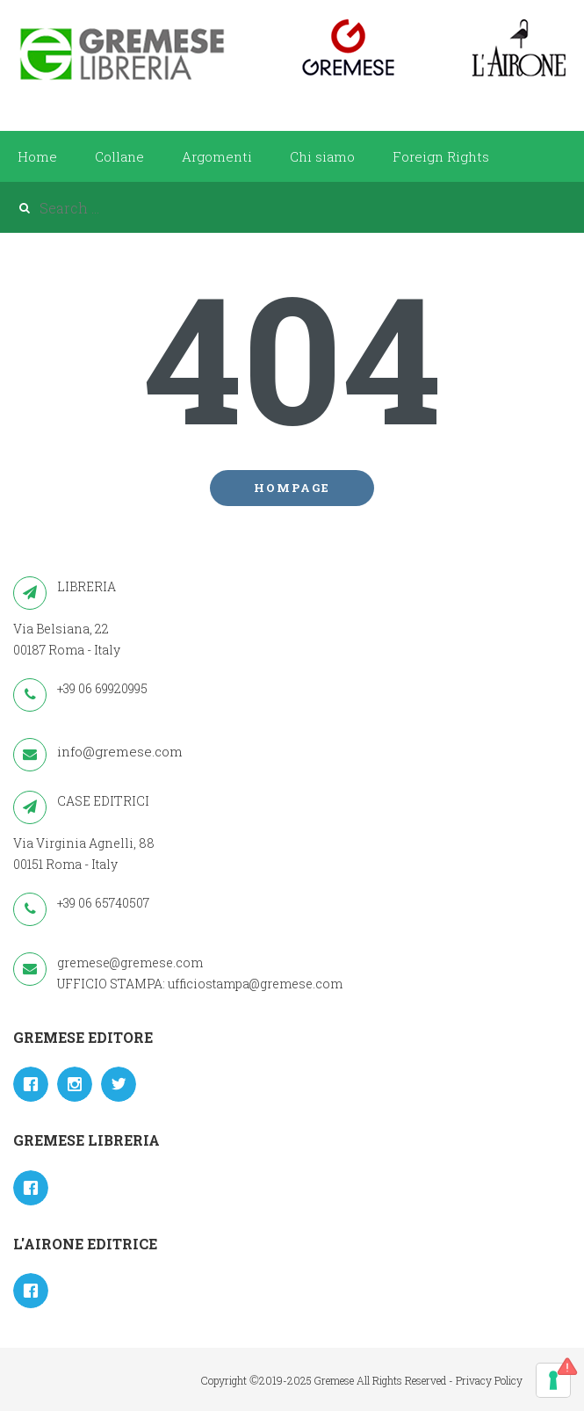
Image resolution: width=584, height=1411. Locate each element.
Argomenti (217, 156)
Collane (119, 156)
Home (37, 156)
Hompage (292, 488)
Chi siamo (322, 156)
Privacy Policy (489, 1380)
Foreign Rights (441, 156)
